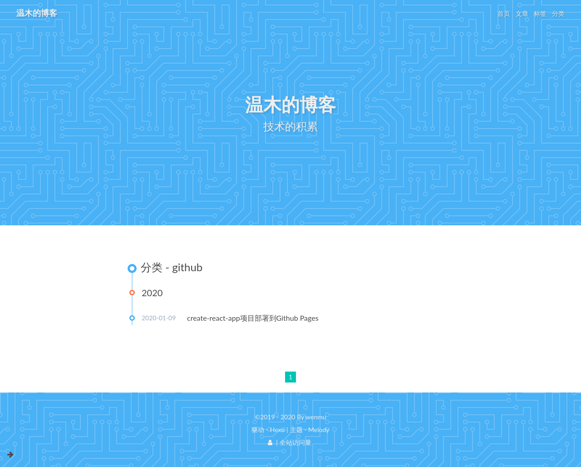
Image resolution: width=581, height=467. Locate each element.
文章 (522, 13)
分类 (558, 13)
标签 (540, 13)
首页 (503, 13)
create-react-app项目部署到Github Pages (253, 317)
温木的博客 (36, 13)
